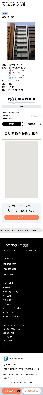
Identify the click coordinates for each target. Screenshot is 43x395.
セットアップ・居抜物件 (14, 308)
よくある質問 (7, 337)
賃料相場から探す (9, 264)
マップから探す (9, 274)
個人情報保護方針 (31, 375)
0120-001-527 (23, 210)
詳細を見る (31, 124)
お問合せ (12, 124)
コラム (5, 345)
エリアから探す (9, 258)
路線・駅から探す (9, 269)
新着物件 (8, 287)
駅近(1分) (8, 300)
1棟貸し (8, 304)
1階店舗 (8, 296)
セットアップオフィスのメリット (14, 325)
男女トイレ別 (10, 312)
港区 (9, 230)
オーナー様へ (7, 341)
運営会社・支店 (8, 333)
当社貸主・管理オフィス (11, 329)
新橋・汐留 (18, 230)
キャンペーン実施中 (12, 316)
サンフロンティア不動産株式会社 (13, 375)
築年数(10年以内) (11, 292)
